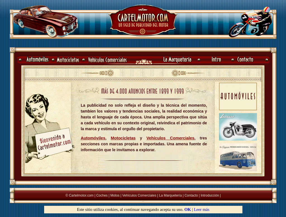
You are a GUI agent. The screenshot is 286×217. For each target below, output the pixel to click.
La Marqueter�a (143, 201)
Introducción (210, 195)
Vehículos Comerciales (139, 195)
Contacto (191, 195)
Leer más (201, 209)
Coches (102, 195)
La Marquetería (170, 195)
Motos (115, 195)
